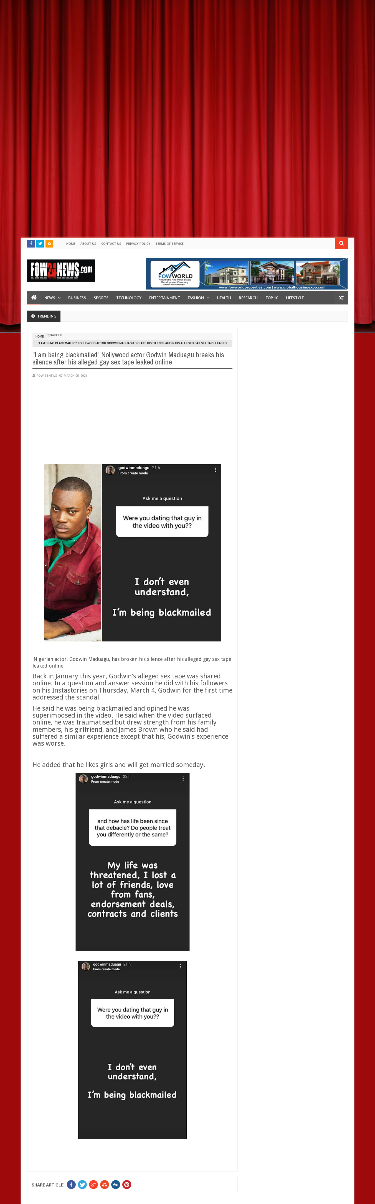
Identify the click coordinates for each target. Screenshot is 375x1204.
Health (224, 298)
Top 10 (271, 298)
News (49, 298)
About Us (88, 243)
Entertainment (164, 298)
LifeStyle (295, 298)
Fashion (196, 298)
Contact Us (111, 243)
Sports (101, 298)
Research (248, 298)
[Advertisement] (166, 39)
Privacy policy (138, 243)
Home (70, 243)
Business (77, 298)
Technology (128, 298)
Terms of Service (169, 243)
